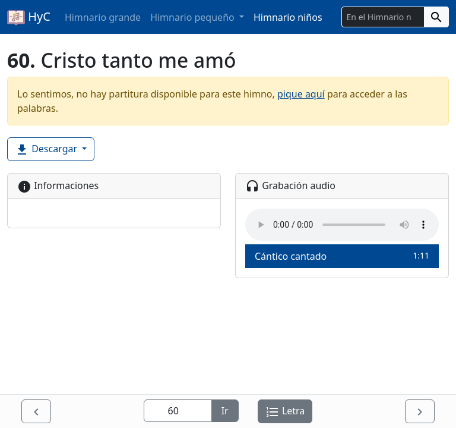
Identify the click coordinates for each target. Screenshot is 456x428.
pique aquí (301, 93)
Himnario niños (288, 17)
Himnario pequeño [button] (193, 17)
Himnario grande (103, 17)
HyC (28, 17)
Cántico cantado (342, 256)
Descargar (47, 149)
